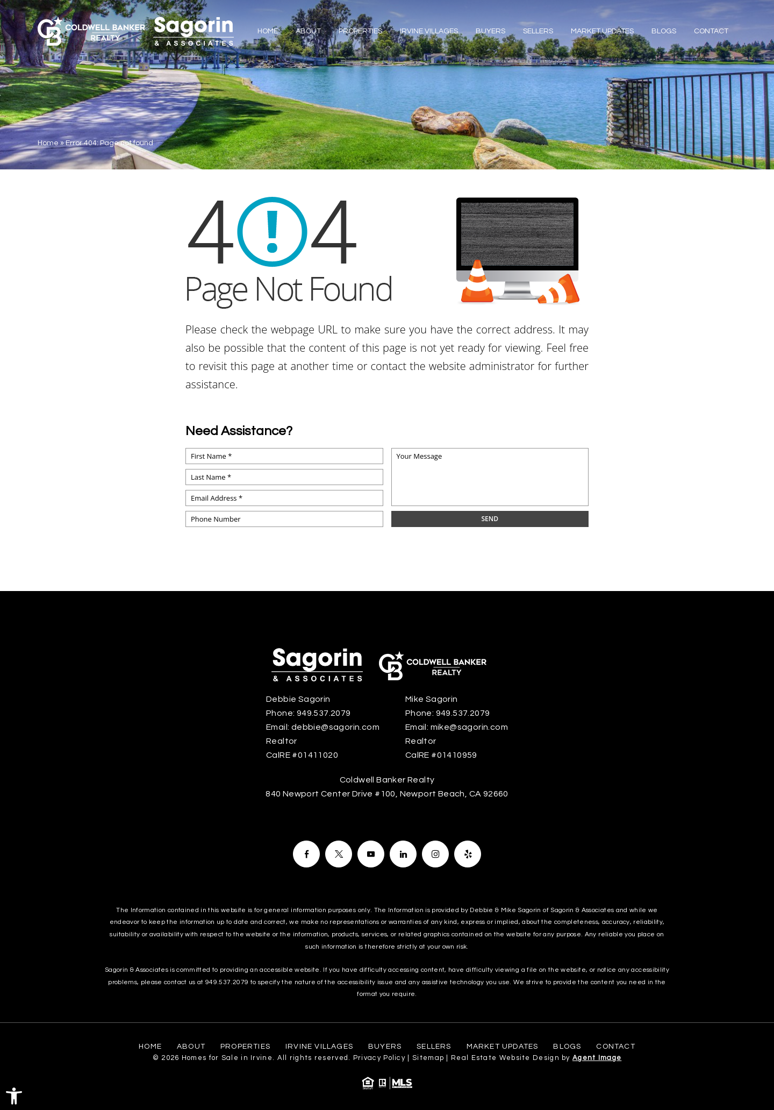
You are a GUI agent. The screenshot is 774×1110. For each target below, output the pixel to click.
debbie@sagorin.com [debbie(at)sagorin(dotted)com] (335, 727)
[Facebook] (306, 854)
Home (267, 31)
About (308, 31)
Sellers (538, 31)
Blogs (663, 31)
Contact (711, 31)
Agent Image (596, 1058)
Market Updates (602, 31)
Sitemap (428, 1058)
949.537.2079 (226, 982)
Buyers (490, 31)
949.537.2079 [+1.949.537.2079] (324, 713)
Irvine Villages (429, 31)
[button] (14, 1096)
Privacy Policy (379, 1058)
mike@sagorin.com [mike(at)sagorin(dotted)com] (469, 727)
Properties (360, 31)
